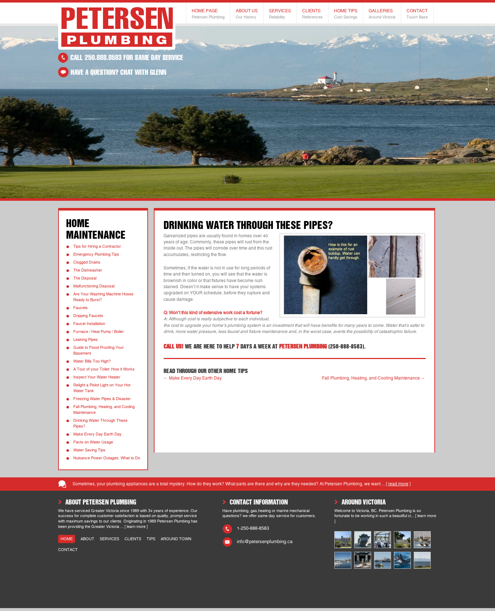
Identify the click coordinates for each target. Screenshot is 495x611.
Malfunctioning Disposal (93, 286)
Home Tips (345, 14)
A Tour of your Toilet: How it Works (104, 369)
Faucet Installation (89, 323)
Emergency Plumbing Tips (96, 254)
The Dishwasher (87, 270)
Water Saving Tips (89, 450)
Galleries (382, 14)
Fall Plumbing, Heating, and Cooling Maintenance (373, 378)
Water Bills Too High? (92, 361)
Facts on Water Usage (93, 442)
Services (280, 14)
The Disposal (84, 278)
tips (151, 539)
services (109, 539)
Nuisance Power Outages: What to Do (106, 458)
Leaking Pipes (85, 339)
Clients (312, 14)
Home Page (208, 14)
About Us (247, 14)
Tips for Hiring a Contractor (97, 246)
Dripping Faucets (88, 315)
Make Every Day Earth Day (97, 434)
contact (68, 549)
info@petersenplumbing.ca (264, 541)
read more (398, 483)
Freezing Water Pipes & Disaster (102, 398)
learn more (136, 526)
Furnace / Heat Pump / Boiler (98, 331)
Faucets (80, 308)
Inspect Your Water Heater (96, 377)
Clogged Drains (86, 262)
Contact (417, 14)
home (67, 539)
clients (133, 539)
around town (176, 539)
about (87, 539)
